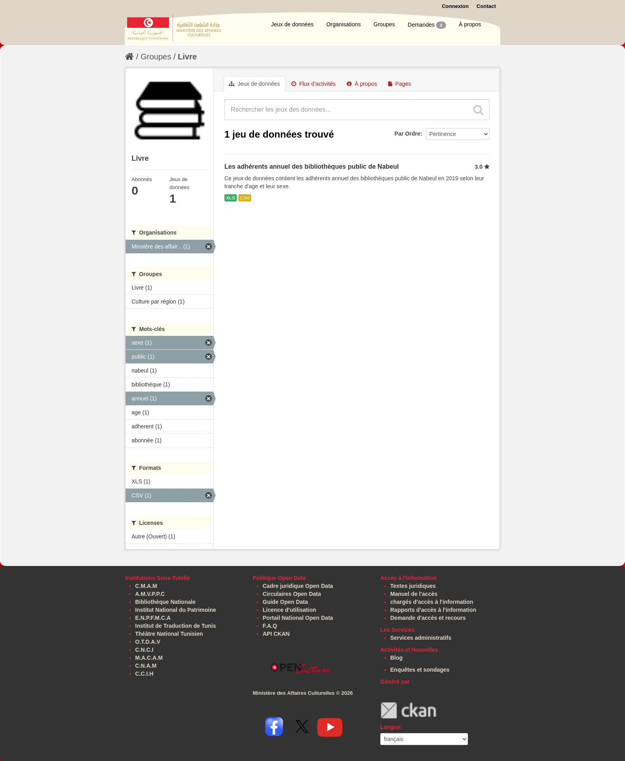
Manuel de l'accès (414, 594)
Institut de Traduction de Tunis (175, 626)
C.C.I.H (144, 673)
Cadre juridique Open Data (298, 586)
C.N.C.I (144, 650)
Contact (486, 6)
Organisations (343, 24)
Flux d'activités (313, 84)
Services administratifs (420, 638)
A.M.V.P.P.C (150, 594)
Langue (390, 727)
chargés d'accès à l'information (431, 602)
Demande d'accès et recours (428, 618)
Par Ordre (408, 133)
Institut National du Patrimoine (175, 610)
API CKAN (276, 634)
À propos (470, 24)
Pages (399, 84)
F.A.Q (270, 626)
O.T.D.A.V (147, 642)
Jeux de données (292, 24)
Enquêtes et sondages (420, 669)
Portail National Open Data (298, 618)
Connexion (455, 6)
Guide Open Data (285, 602)
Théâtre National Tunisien (169, 634)
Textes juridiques (413, 586)
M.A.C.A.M (149, 658)
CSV (245, 198)
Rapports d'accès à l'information (433, 610)
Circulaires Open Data (292, 594)
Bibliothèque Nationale (165, 602)
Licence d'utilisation (289, 610)
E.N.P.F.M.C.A (153, 618)
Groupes (384, 24)
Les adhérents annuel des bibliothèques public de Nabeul (311, 166)
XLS (230, 198)
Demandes (427, 25)
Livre (187, 56)
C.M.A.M (146, 586)
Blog (396, 658)
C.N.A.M (146, 665)
